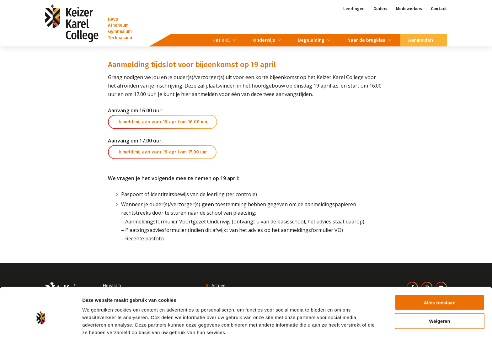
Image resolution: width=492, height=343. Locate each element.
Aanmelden (420, 40)
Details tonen (339, 330)
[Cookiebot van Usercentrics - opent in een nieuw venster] (40, 330)
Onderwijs (264, 40)
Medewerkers (409, 8)
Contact (439, 8)
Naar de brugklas (366, 40)
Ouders (380, 8)
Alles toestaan (440, 280)
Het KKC (221, 40)
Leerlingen (354, 8)
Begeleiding (311, 40)
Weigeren (439, 299)
